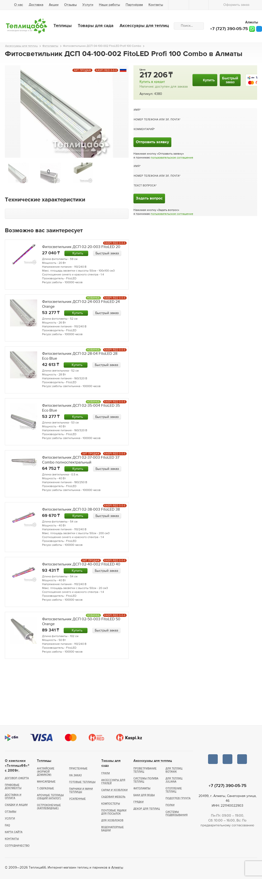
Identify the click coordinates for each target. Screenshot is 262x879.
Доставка (36, 5)
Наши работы (109, 5)
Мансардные (46, 781)
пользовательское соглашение (172, 157)
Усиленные (77, 798)
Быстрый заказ (107, 253)
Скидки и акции (16, 805)
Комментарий (144, 129)
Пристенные (78, 768)
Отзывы (70, 5)
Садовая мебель (113, 797)
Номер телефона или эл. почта (156, 119)
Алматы (117, 867)
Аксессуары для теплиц (144, 26)
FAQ (7, 825)
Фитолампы (141, 788)
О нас (18, 5)
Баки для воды (144, 795)
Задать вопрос (149, 198)
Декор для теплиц (146, 808)
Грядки (138, 802)
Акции (54, 5)
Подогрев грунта (178, 798)
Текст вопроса (145, 185)
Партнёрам (134, 5)
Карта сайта (14, 832)
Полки (170, 805)
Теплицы (62, 26)
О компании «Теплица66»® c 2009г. (17, 765)
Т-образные (45, 788)
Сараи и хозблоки (114, 790)
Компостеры (110, 803)
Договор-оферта (17, 778)
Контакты (155, 5)
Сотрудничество (17, 845)
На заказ (75, 775)
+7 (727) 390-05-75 (229, 29)
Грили (105, 773)
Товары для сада (96, 26)
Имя (137, 109)
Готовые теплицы (82, 782)
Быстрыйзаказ (230, 80)
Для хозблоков (112, 820)
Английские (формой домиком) (45, 771)
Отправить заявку (152, 142)
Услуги (87, 5)
